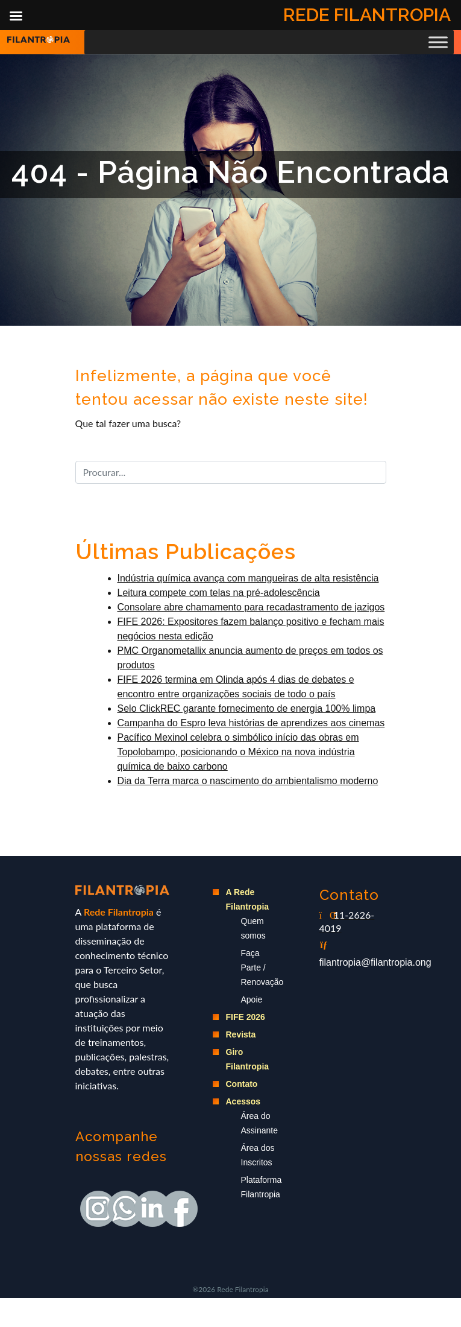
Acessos (243, 1101)
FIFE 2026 (245, 1017)
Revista (241, 1034)
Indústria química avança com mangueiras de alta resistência (248, 578)
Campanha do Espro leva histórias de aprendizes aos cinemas (251, 723)
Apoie (252, 999)
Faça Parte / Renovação (262, 967)
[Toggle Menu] (438, 42)
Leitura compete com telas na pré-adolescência (219, 592)
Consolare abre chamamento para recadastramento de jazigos (251, 607)
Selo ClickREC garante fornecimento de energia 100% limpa (247, 708)
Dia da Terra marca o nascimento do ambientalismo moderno (248, 781)
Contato (242, 1084)
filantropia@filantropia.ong (375, 962)
